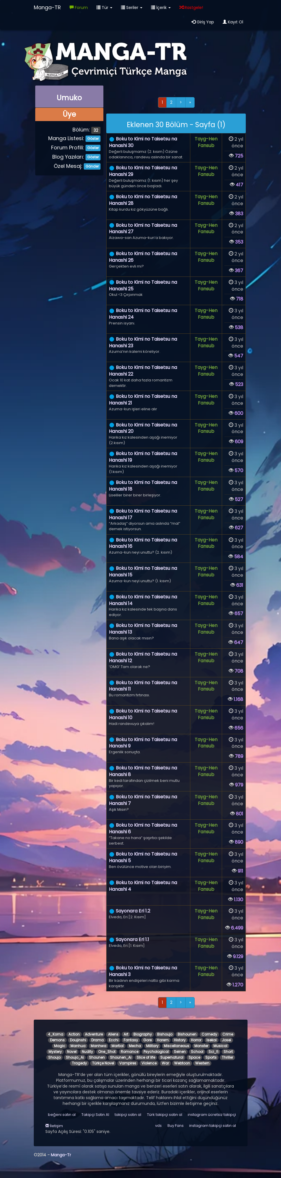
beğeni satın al (62, 1114)
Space (194, 1057)
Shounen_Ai (120, 1057)
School (197, 1051)
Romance (129, 1051)
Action (74, 1034)
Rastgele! (191, 7)
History (180, 1040)
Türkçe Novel (103, 1063)
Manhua (77, 1045)
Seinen (180, 1051)
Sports (211, 1057)
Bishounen (187, 1034)
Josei (226, 1040)
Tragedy (79, 1063)
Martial (117, 1045)
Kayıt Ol (233, 22)
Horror (196, 1040)
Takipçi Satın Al (95, 1114)
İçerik (161, 7)
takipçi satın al (128, 1114)
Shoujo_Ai (75, 1057)
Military (152, 1045)
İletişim (54, 1126)
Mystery (55, 1051)
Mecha (135, 1045)
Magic (59, 1045)
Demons (57, 1040)
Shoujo (54, 1057)
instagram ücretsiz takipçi (212, 1114)
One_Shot (107, 1051)
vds (158, 1125)
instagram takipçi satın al (212, 1125)
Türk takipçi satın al (164, 1114)
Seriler (131, 7)
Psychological (156, 1051)
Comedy (209, 1034)
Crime (227, 1034)
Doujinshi (78, 1040)
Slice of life (146, 1057)
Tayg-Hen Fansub (206, 142)
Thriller (227, 1057)
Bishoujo (164, 1034)
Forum (79, 7)
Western (202, 1063)
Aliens (113, 1034)
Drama (97, 1040)
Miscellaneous (176, 1045)
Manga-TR (47, 7)
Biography (142, 1034)
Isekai (211, 1040)
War (165, 1063)
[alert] (176, 123)
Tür (104, 7)
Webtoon (182, 1063)
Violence (149, 1063)
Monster (201, 1045)
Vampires (127, 1063)
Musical (220, 1045)
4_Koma (55, 1034)
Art (126, 1034)
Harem (163, 1040)
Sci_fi (213, 1051)
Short (228, 1051)
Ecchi (113, 1040)
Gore (147, 1040)
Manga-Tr (61, 1155)
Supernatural (171, 1057)
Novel (72, 1051)
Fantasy (131, 1040)
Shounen (97, 1057)
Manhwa (98, 1045)
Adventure (94, 1034)
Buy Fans (176, 1125)
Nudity (87, 1051)
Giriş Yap (202, 22)
